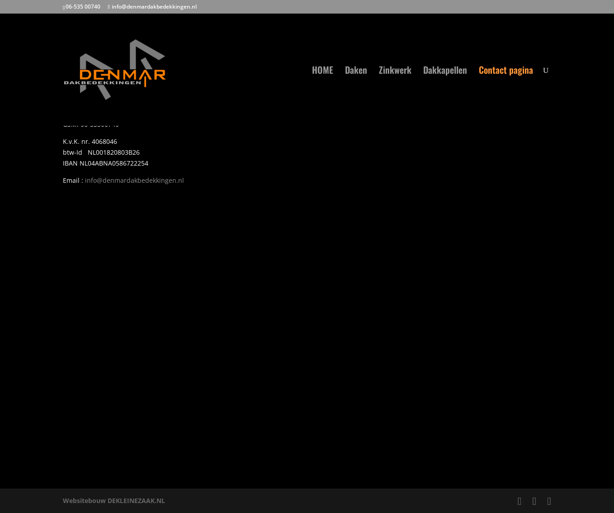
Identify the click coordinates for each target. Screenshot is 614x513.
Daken (356, 71)
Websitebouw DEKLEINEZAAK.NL (114, 500)
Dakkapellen (445, 71)
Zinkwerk (395, 71)
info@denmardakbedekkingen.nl (134, 180)
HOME (322, 71)
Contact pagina (506, 71)
